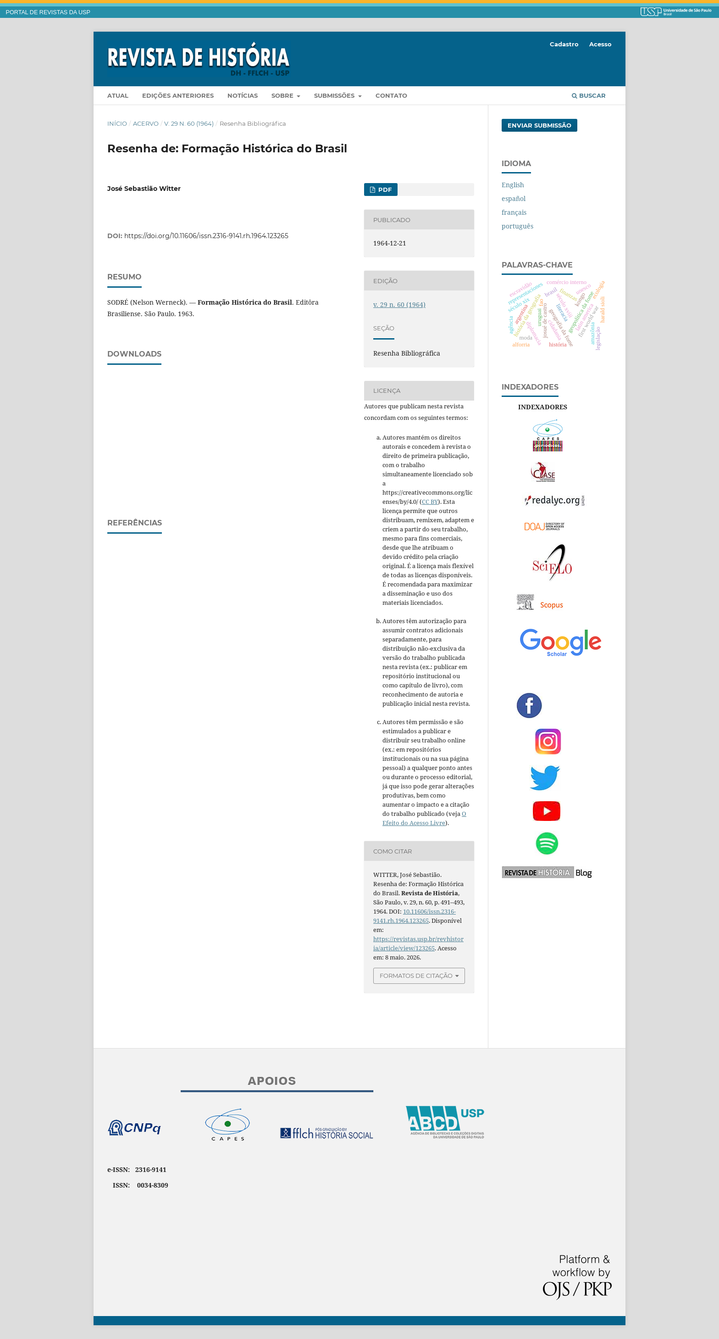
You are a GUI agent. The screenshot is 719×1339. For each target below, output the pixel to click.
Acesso (600, 44)
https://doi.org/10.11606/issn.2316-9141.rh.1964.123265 (206, 236)
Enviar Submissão (539, 125)
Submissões (335, 95)
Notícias (242, 95)
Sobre (283, 95)
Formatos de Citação (416, 975)
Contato (391, 95)
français (514, 212)
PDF (384, 189)
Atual (117, 95)
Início (117, 123)
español (513, 198)
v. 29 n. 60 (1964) (189, 123)
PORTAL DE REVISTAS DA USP (48, 12)
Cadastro (564, 44)
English (513, 184)
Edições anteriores (178, 95)
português (517, 226)
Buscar (589, 95)
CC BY (430, 501)
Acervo (146, 123)
